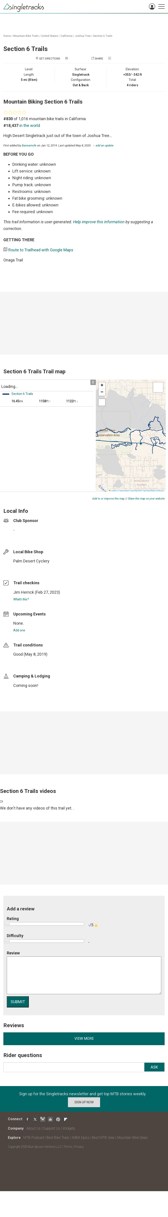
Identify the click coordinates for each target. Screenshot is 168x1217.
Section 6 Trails (102, 36)
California (66, 36)
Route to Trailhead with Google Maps (40, 250)
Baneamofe (29, 145)
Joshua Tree (83, 36)
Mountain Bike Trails (26, 36)
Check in (117, 58)
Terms (68, 1146)
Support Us (51, 1128)
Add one (19, 630)
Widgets (69, 1128)
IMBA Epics (81, 1137)
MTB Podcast (33, 1137)
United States (49, 36)
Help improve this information (99, 221)
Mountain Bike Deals (132, 1137)
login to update (23, 661)
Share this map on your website (146, 498)
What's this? (21, 599)
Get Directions (49, 58)
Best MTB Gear (103, 1137)
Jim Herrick (23, 592)
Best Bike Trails (58, 1137)
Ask (154, 1067)
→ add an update (103, 145)
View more (84, 1038)
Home (7, 36)
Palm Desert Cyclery (31, 561)
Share (99, 58)
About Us (33, 1128)
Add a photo (77, 58)
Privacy (79, 1146)
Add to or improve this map (108, 498)
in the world (29, 125)
